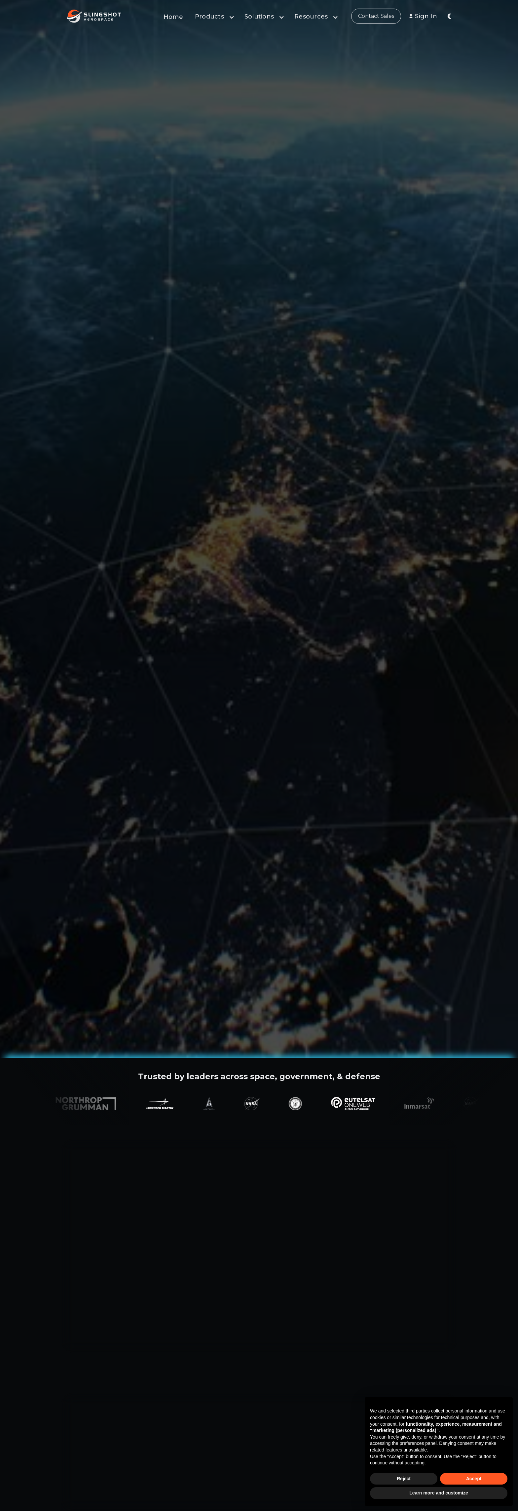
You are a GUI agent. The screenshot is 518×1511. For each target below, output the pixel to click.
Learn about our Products (98, 1329)
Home (173, 16)
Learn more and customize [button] (438, 1492)
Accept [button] (474, 1478)
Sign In (426, 16)
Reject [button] (404, 1478)
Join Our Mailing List (287, 156)
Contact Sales (376, 16)
